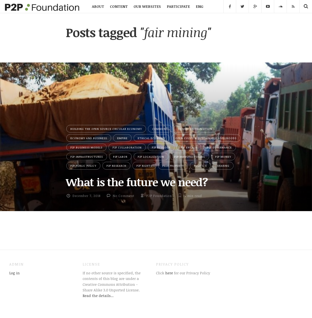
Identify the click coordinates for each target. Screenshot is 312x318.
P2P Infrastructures (86, 156)
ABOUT (98, 6)
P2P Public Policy (83, 165)
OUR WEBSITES (147, 6)
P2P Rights (144, 165)
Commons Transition (195, 129)
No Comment (123, 196)
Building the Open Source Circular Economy (106, 129)
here (168, 272)
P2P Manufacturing (189, 156)
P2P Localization (151, 156)
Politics (200, 165)
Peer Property (173, 165)
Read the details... (98, 295)
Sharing (223, 165)
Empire (122, 138)
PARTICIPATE (178, 6)
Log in (14, 272)
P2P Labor (120, 156)
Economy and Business (88, 138)
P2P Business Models (86, 147)
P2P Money (223, 156)
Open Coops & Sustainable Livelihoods (206, 138)
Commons (160, 129)
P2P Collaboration (127, 147)
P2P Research (116, 165)
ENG (199, 6)
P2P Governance (219, 147)
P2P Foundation (159, 196)
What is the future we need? (137, 181)
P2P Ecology (161, 147)
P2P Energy (189, 147)
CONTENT (119, 6)
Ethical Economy (151, 138)
